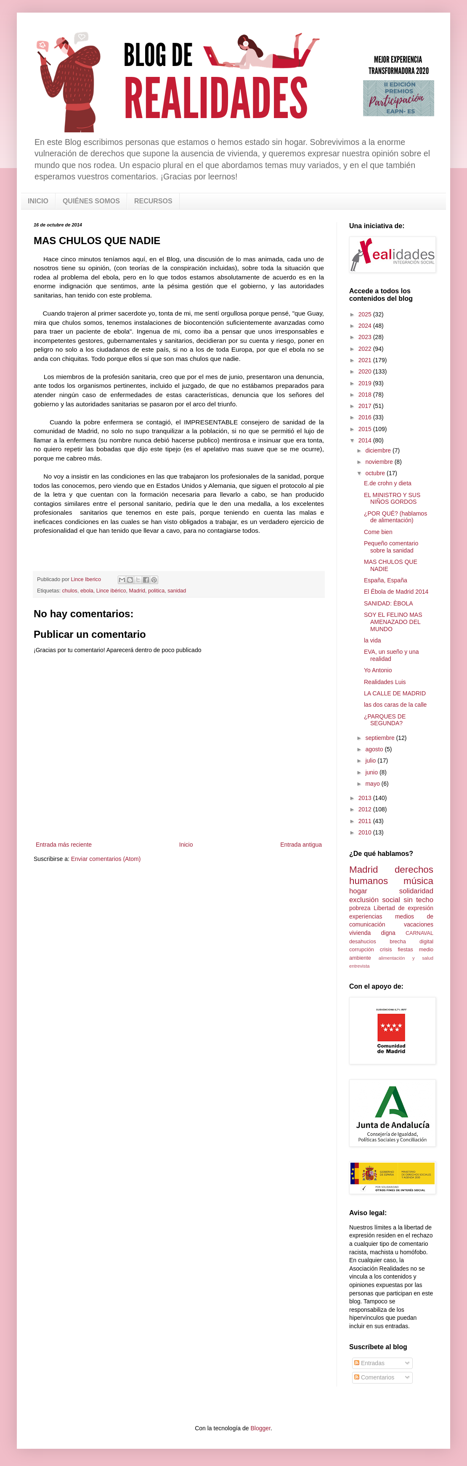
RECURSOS (153, 201)
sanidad (176, 591)
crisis (386, 950)
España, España (385, 580)
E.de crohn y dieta (387, 483)
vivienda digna (372, 932)
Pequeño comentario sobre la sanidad (391, 547)
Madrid (137, 591)
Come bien (378, 532)
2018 (365, 394)
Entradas (369, 1363)
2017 (365, 406)
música (418, 881)
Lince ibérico (111, 591)
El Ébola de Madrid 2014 (396, 591)
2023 (365, 337)
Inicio (186, 844)
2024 (365, 325)
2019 (365, 383)
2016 (365, 417)
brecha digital (411, 942)
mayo (373, 783)
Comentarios (374, 1377)
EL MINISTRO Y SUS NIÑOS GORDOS (392, 498)
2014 (365, 440)
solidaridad (416, 891)
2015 (365, 429)
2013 (365, 798)
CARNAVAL (419, 933)
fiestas (405, 950)
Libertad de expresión (403, 908)
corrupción (361, 950)
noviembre (379, 461)
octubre (376, 473)
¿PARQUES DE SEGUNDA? (385, 720)
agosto (375, 749)
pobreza (360, 908)
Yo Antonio (378, 670)
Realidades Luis (385, 682)
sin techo (418, 900)
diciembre (379, 450)
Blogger (260, 1428)
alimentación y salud (406, 958)
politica (156, 591)
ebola (86, 591)
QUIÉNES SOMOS (91, 201)
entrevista (359, 966)
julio (371, 760)
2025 (365, 314)
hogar (358, 891)
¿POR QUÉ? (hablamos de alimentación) (395, 517)
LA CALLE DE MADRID (395, 693)
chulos (69, 591)
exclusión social (374, 900)
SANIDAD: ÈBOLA (388, 603)
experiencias (365, 916)
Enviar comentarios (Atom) (106, 858)
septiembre (380, 737)
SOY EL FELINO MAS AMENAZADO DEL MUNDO (393, 621)
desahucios (362, 942)
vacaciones (418, 924)
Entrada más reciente (64, 844)
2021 (365, 360)
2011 (365, 821)
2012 (365, 809)
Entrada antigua (301, 844)
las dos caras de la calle (395, 704)
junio (372, 772)
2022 (365, 348)
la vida (372, 640)
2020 (365, 371)
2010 (365, 832)
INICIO (38, 201)
